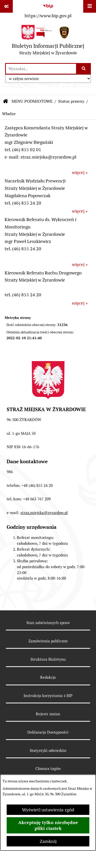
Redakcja (48, 677)
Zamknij (48, 841)
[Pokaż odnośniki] (6, 6)
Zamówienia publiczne (48, 641)
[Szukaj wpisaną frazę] (84, 68)
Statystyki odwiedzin (48, 750)
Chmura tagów (48, 768)
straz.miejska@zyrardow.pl (44, 512)
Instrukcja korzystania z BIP (48, 695)
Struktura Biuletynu (48, 659)
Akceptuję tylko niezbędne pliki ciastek (48, 825)
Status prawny (71, 101)
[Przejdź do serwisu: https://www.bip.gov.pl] (48, 10)
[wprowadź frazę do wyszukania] (41, 68)
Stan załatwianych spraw (48, 622)
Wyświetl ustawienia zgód (48, 810)
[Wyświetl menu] (89, 6)
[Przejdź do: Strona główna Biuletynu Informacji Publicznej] (5, 101)
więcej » (80, 172)
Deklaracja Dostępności (48, 732)
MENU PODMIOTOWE (32, 101)
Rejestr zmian (48, 713)
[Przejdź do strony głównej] (48, 41)
